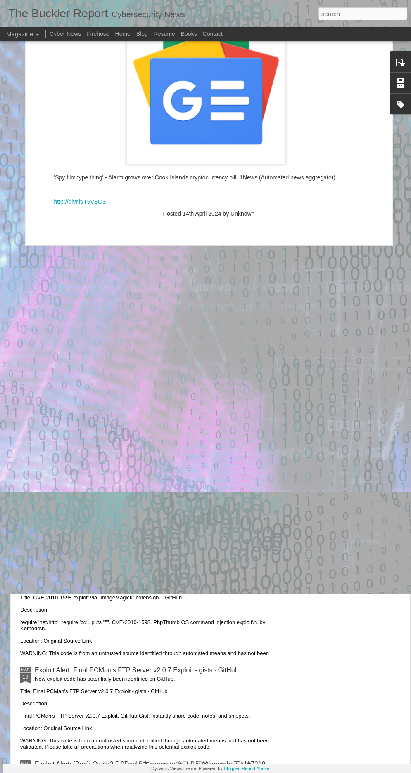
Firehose (98, 34)
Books (189, 34)
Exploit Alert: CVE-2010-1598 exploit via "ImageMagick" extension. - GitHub (145, 576)
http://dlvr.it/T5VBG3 (80, 80)
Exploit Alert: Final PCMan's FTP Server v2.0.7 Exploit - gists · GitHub (137, 670)
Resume (164, 34)
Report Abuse (255, 768)
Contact (213, 34)
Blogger (231, 768)
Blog (142, 34)
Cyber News (65, 34)
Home (123, 34)
